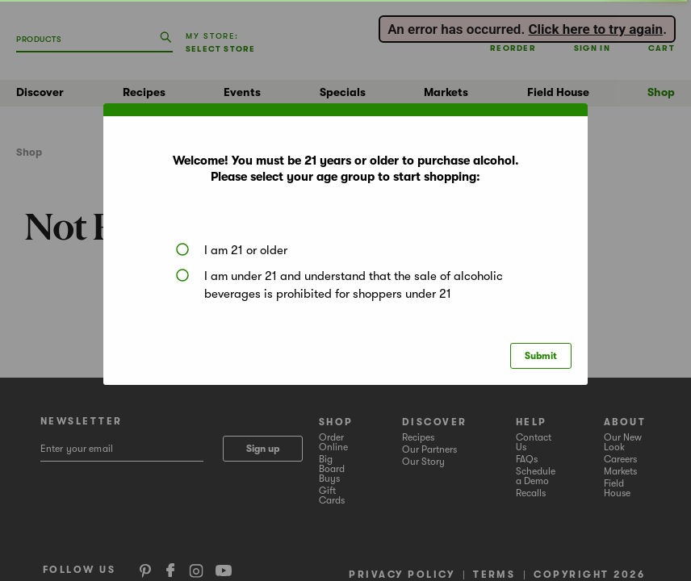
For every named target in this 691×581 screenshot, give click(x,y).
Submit (541, 356)
